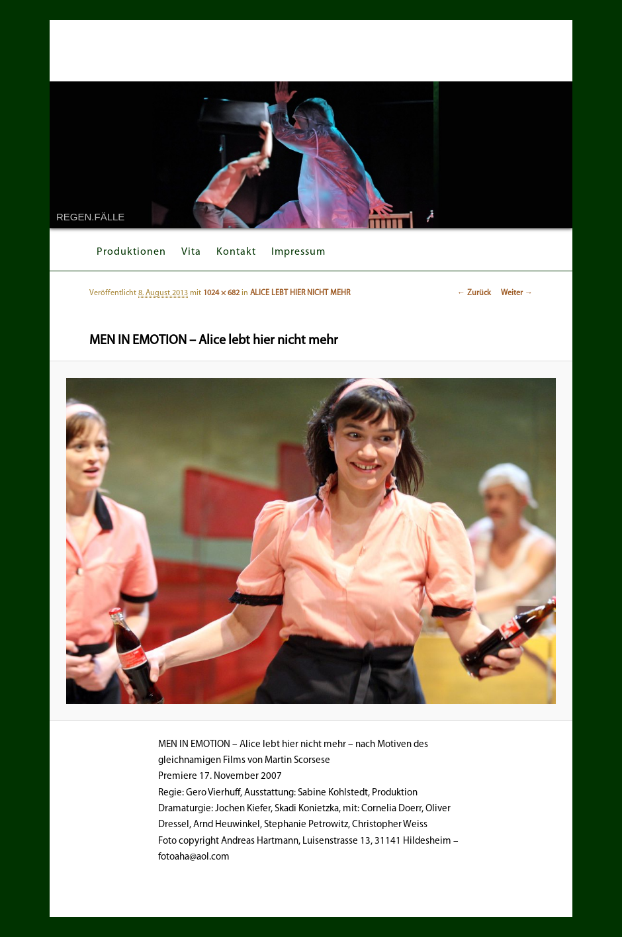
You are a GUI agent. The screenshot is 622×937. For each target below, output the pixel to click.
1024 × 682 (221, 293)
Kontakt (236, 252)
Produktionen (131, 252)
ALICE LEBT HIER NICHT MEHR (300, 293)
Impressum (298, 252)
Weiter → (517, 293)
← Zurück (474, 293)
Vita (191, 252)
